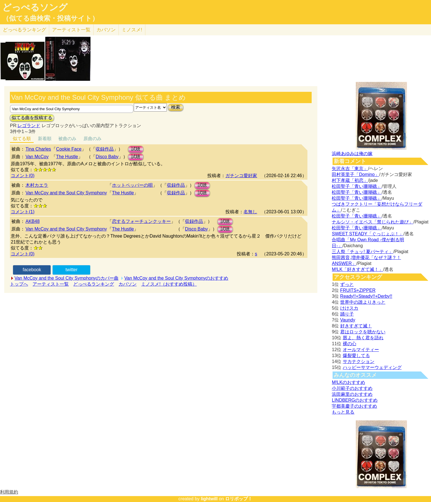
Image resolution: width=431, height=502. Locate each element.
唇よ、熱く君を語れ (363, 337)
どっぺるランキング (93, 284)
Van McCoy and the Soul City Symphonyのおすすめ (176, 278)
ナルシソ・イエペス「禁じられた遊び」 (372, 222)
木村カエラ (36, 185)
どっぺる (24, 29)
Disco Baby (107, 156)
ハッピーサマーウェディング (372, 367)
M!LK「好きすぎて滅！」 (357, 269)
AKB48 (32, 221)
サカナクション (358, 361)
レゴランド (29, 125)
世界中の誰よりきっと (362, 302)
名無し (250, 211)
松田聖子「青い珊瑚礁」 (357, 186)
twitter (71, 269)
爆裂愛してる (356, 355)
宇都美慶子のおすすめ (354, 406)
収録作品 (105, 149)
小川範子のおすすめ (352, 388)
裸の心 (349, 343)
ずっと (347, 284)
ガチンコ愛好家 (241, 175)
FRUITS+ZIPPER (358, 290)
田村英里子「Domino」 (355, 174)
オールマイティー (361, 349)
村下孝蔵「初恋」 (350, 180)
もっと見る (343, 412)
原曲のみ (92, 138)
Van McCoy (37, 156)
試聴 (135, 149)
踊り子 (347, 314)
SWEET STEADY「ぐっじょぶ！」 (367, 233)
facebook (32, 269)
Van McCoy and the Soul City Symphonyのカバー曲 (66, 278)
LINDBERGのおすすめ (355, 400)
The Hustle (67, 156)
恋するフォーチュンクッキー (141, 221)
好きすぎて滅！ (356, 325)
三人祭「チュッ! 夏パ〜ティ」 (362, 251)
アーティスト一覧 (51, 284)
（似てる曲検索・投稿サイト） (50, 18)
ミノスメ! (132, 29)
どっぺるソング (35, 7)
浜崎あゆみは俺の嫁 (352, 153)
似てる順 (22, 138)
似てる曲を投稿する (32, 117)
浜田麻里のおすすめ (352, 394)
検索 (175, 107)
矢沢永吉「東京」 (350, 168)
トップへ (19, 284)
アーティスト (71, 29)
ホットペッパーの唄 (132, 185)
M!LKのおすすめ (348, 382)
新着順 (44, 138)
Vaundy (347, 320)
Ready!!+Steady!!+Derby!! (366, 296)
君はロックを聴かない (362, 331)
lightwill (209, 498)
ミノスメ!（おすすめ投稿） (169, 284)
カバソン (106, 29)
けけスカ (349, 308)
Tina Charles (38, 149)
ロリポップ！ (238, 498)
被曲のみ (67, 138)
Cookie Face (68, 149)
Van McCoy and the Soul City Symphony (66, 192)
